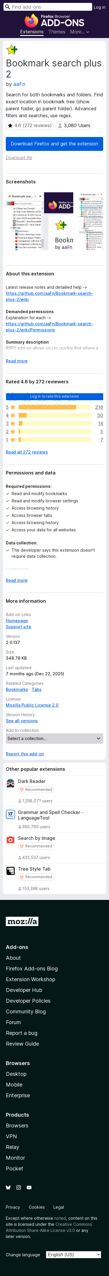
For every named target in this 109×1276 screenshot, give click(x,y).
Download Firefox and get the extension (54, 144)
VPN (11, 1136)
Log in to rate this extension (54, 396)
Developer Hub (24, 990)
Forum (13, 1022)
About (13, 958)
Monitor (15, 1158)
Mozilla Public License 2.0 (32, 705)
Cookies (37, 1207)
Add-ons (17, 947)
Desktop (16, 1074)
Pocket (14, 1168)
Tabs (37, 689)
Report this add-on (25, 753)
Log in (100, 7)
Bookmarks (17, 689)
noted (60, 1218)
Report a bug (21, 1033)
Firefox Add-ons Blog (32, 968)
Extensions (32, 32)
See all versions (22, 720)
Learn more (17, 569)
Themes (56, 32)
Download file (19, 157)
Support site (18, 626)
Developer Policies (28, 1001)
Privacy (13, 1207)
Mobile (14, 1085)
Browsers (17, 1125)
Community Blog (26, 1011)
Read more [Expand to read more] (17, 360)
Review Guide (22, 1044)
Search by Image (36, 838)
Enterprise (18, 1095)
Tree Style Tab (34, 869)
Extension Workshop (30, 979)
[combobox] (47, 7)
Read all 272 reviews (27, 452)
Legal (58, 1207)
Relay (12, 1147)
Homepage (17, 620)
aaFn (19, 84)
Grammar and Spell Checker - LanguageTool (50, 815)
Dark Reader (32, 781)
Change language (23, 1254)
